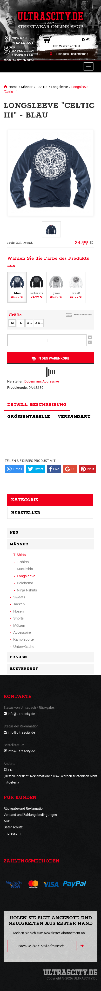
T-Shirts (41, 87)
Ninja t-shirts (27, 590)
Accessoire (22, 632)
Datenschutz (13, 827)
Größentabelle (82, 314)
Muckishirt (25, 569)
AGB (7, 821)
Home (12, 87)
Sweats (19, 597)
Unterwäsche (23, 646)
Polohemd (25, 583)
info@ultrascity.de (21, 714)
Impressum (12, 833)
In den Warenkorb (50, 358)
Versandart (74, 416)
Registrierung (79, 54)
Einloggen (62, 54)
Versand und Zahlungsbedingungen (30, 815)
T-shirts (23, 562)
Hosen (18, 611)
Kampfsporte (23, 639)
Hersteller (25, 512)
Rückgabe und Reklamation (24, 808)
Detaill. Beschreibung (37, 404)
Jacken (19, 604)
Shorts (18, 618)
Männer (27, 87)
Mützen (19, 625)
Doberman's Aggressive (41, 381)
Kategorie (24, 499)
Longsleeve (59, 87)
